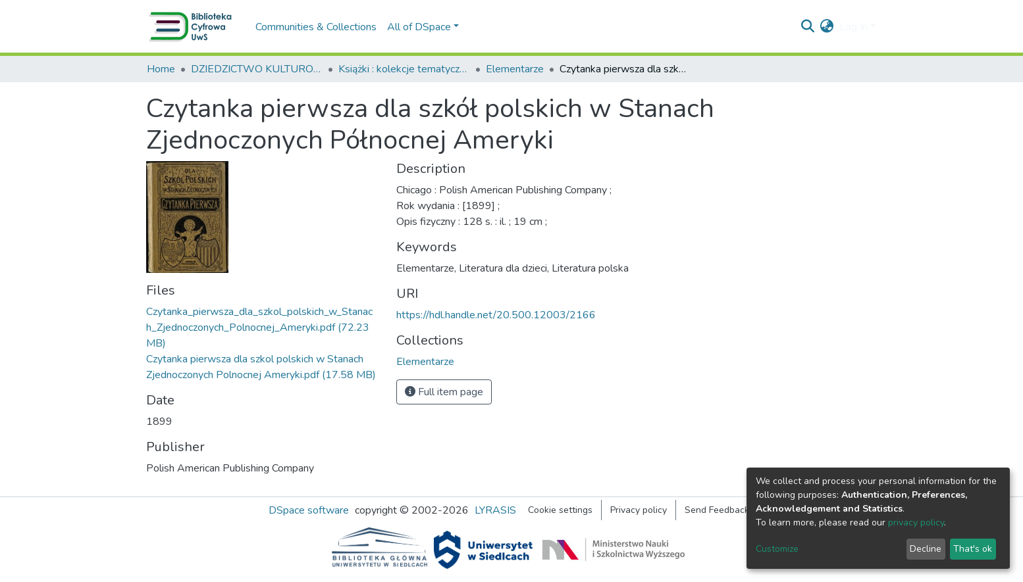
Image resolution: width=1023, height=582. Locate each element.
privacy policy (916, 522)
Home (161, 69)
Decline (925, 549)
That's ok (972, 549)
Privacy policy (638, 510)
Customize (777, 549)
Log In (853, 27)
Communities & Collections (316, 27)
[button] (827, 27)
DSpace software (309, 510)
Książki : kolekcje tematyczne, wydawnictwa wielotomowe (404, 69)
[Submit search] (808, 27)
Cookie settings (560, 510)
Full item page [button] (444, 392)
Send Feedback (717, 510)
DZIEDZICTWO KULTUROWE (257, 69)
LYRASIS (495, 510)
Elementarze (515, 69)
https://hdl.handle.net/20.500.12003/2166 (496, 315)
